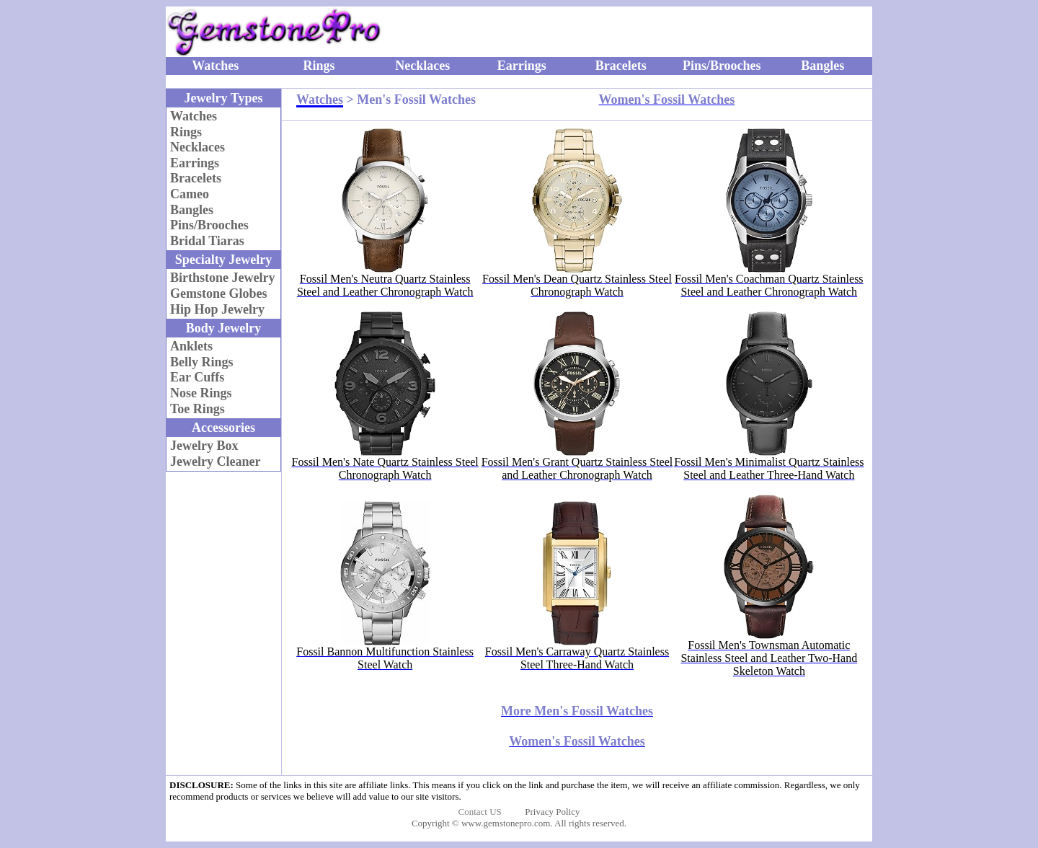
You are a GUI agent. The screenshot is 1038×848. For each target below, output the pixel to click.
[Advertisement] (695, 31)
